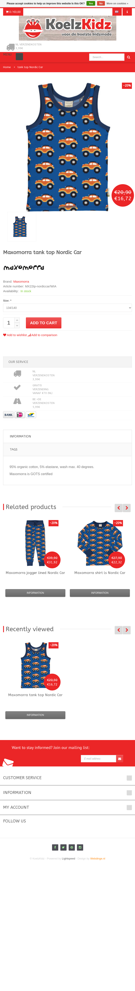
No (101, 3)
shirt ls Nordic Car (99, 573)
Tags (13, 449)
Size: (7, 300)
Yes (91, 3)
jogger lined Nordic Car (35, 573)
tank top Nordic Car (30, 67)
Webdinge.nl (97, 858)
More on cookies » (117, 3)
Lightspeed (68, 858)
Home (7, 67)
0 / (13, 12)
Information (20, 436)
